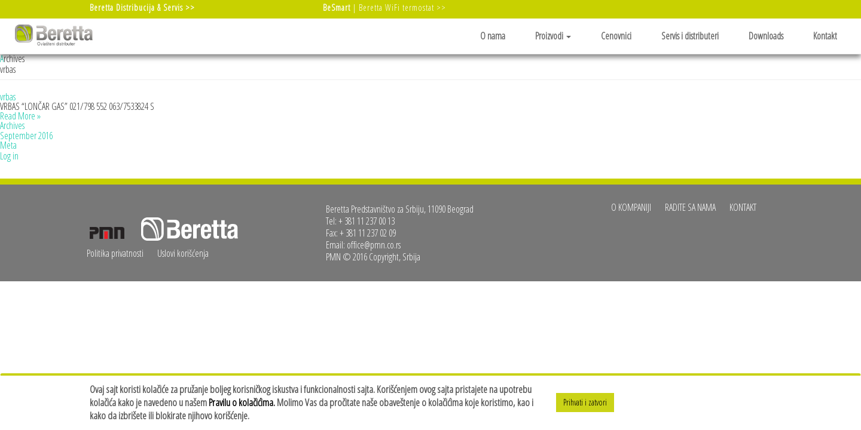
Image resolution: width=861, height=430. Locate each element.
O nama (492, 35)
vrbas (8, 96)
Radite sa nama (690, 207)
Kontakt (825, 35)
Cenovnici (616, 35)
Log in (9, 155)
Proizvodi (553, 35)
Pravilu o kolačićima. (242, 402)
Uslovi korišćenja (183, 253)
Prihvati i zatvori (585, 402)
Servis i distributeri (690, 35)
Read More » (20, 115)
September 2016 (26, 135)
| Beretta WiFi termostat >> (384, 7)
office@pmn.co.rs (374, 244)
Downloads (766, 35)
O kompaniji (631, 207)
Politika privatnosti (115, 253)
